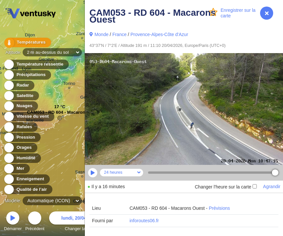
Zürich (82, 34)
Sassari (82, 172)
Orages (20, 147)
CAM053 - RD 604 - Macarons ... (59, 114)
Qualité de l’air (28, 189)
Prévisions (219, 208)
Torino (69, 84)
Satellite (21, 96)
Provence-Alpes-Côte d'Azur (159, 34)
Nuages (20, 106)
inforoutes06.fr (144, 220)
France (119, 34)
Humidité (22, 158)
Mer (16, 168)
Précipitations (27, 75)
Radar (19, 85)
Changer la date (79, 222)
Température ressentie (36, 64)
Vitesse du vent (29, 116)
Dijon (30, 35)
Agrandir (271, 186)
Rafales (20, 127)
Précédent (34, 222)
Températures (27, 42)
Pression (22, 137)
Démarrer (13, 222)
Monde (101, 34)
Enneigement (26, 179)
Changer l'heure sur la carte (226, 186)
